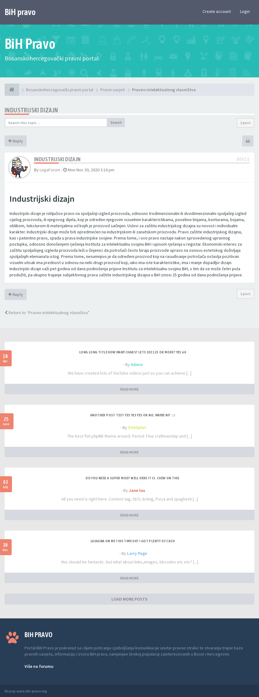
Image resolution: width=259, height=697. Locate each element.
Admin (137, 364)
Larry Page (137, 553)
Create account (217, 11)
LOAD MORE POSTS (129, 599)
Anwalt (52, 691)
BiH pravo (20, 12)
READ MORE (129, 389)
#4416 (243, 159)
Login (245, 11)
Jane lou (137, 490)
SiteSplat (137, 427)
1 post (245, 122)
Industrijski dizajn (31, 110)
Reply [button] (15, 141)
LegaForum (50, 170)
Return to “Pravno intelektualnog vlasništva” (47, 312)
